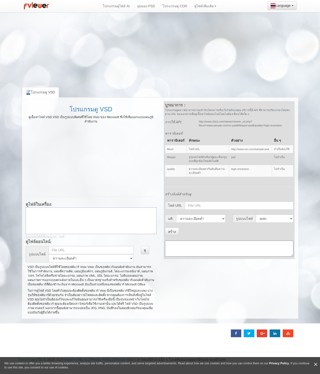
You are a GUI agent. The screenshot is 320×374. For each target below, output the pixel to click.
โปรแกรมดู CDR (174, 6)
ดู (145, 250)
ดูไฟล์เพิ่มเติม (205, 6)
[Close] (315, 364)
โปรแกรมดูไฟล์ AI (116, 6)
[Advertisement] (160, 48)
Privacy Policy (279, 363)
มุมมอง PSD (146, 6)
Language (282, 5)
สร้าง (172, 232)
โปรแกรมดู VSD (91, 109)
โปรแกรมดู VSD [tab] (40, 92)
